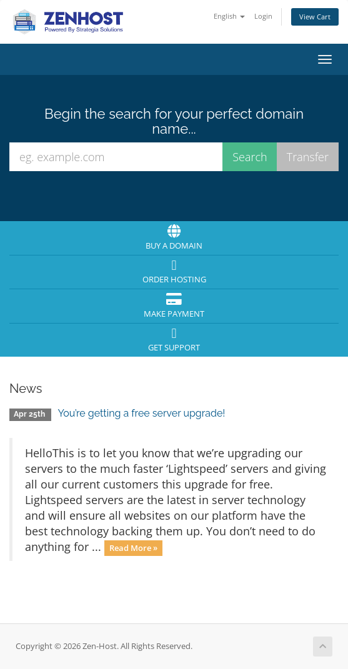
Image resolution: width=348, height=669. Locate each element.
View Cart (315, 16)
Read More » (133, 547)
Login (263, 16)
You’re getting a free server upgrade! (141, 413)
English (229, 16)
